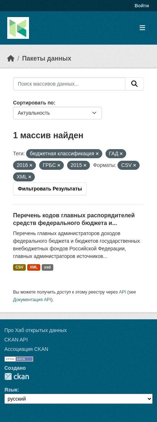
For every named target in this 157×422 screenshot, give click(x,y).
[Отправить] (134, 83)
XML (34, 267)
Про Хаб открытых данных (35, 330)
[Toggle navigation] (142, 28)
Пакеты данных (46, 58)
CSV (20, 267)
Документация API (32, 299)
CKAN (16, 376)
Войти (142, 5)
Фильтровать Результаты (50, 189)
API (122, 292)
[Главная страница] (11, 58)
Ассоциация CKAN (26, 349)
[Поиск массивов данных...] (69, 83)
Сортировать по (33, 103)
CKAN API (16, 340)
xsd (47, 267)
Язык (10, 390)
